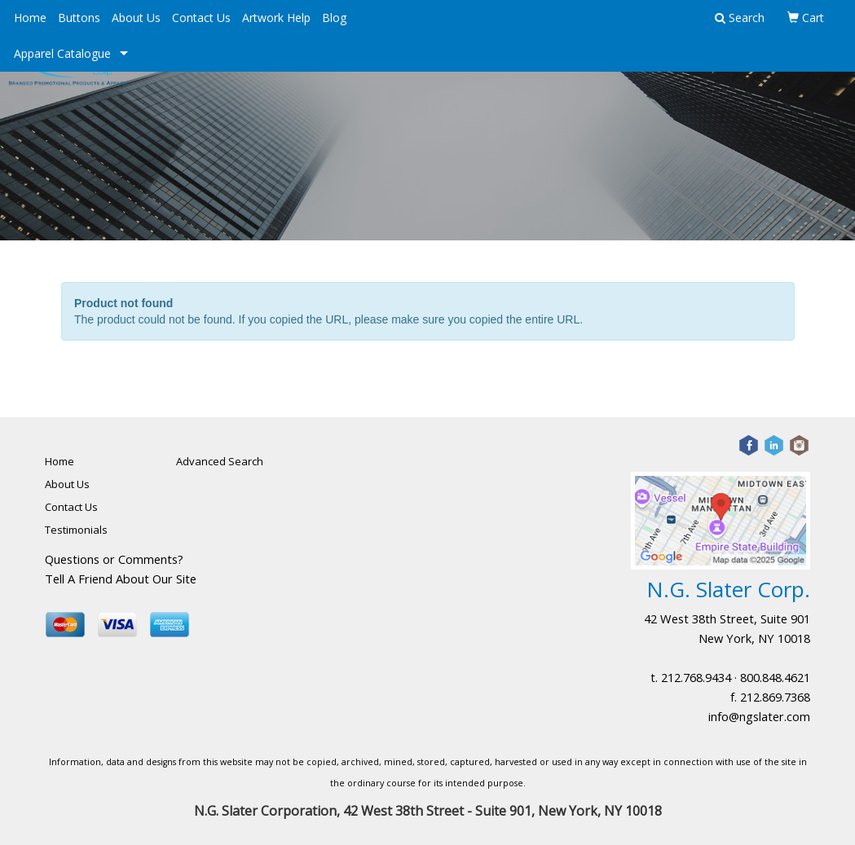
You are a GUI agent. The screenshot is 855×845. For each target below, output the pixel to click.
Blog (334, 17)
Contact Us (201, 17)
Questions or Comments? (114, 559)
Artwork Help (276, 17)
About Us (136, 17)
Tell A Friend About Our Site (120, 578)
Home (30, 17)
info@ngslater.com (759, 716)
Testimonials (76, 529)
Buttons (79, 17)
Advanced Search (219, 461)
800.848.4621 (775, 677)
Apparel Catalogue (62, 53)
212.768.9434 (696, 677)
